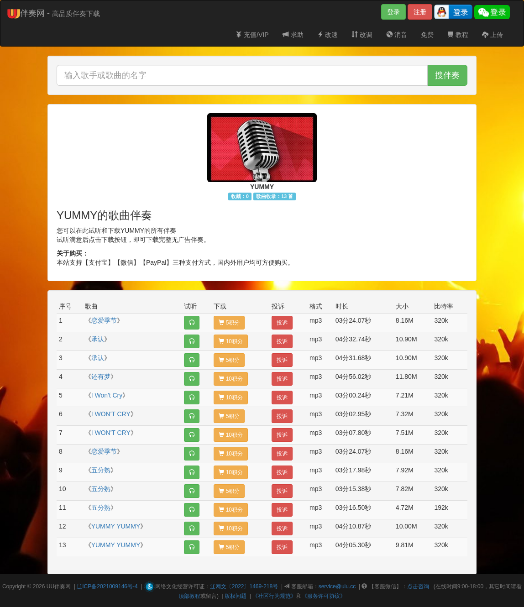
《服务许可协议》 (324, 596)
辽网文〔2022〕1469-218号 (244, 586)
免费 (427, 34)
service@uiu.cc (337, 586)
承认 (97, 339)
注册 (420, 12)
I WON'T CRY (111, 414)
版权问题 (235, 596)
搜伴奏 (447, 75)
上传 (492, 34)
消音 (396, 34)
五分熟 (100, 470)
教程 (457, 34)
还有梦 (100, 376)
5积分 (229, 322)
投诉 (282, 322)
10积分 (231, 341)
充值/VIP (252, 34)
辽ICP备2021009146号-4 (107, 586)
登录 (393, 12)
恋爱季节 (104, 320)
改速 (327, 34)
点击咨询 (418, 586)
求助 (293, 34)
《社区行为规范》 (274, 596)
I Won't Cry (107, 395)
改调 (361, 34)
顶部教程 (189, 596)
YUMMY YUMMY (116, 526)
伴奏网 (62, 586)
